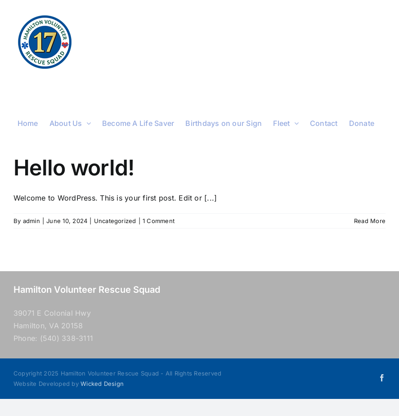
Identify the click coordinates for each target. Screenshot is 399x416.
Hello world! (73, 167)
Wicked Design (102, 383)
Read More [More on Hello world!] (370, 220)
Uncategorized (115, 220)
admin (31, 220)
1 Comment (159, 220)
